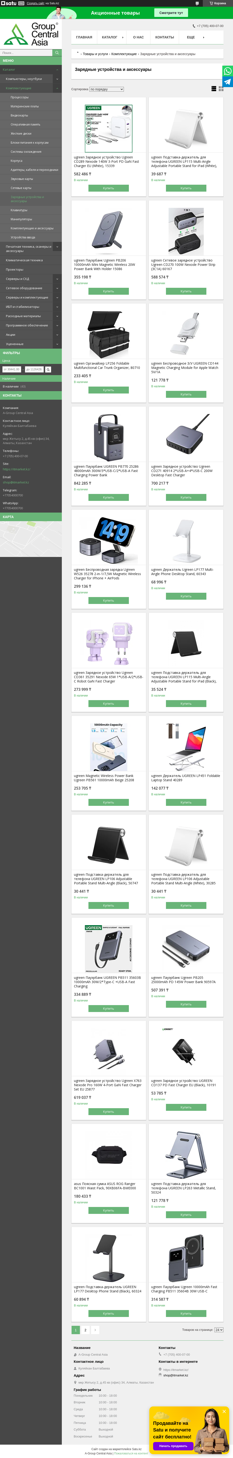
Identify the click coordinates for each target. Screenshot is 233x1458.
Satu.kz (136, 1449)
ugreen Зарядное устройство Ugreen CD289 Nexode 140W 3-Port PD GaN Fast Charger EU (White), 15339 (106, 161)
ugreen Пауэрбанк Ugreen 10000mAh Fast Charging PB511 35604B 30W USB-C (184, 1289)
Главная (84, 37)
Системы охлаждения (26, 152)
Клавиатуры (19, 210)
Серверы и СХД (17, 279)
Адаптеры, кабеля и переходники (34, 170)
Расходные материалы (23, 316)
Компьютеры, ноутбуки (24, 79)
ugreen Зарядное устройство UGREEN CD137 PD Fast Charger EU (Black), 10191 (183, 1083)
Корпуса (16, 161)
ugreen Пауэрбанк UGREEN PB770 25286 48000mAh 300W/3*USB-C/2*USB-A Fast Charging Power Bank (106, 470)
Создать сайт (35, 3)
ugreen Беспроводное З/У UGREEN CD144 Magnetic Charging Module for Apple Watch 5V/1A (184, 367)
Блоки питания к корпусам (30, 143)
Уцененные (15, 344)
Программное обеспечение (27, 325)
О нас (138, 37)
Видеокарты (19, 115)
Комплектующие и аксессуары (32, 228)
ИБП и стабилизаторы (22, 306)
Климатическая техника (24, 260)
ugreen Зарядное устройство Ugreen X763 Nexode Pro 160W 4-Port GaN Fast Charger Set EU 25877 (107, 1085)
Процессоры (20, 97)
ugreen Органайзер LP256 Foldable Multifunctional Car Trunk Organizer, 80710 (107, 365)
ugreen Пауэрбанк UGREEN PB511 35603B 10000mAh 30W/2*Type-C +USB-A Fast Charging (107, 981)
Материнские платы (25, 106)
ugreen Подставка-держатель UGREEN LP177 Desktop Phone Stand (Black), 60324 (107, 1289)
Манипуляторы (21, 219)
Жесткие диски (21, 133)
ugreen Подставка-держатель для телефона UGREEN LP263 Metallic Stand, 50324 (183, 1188)
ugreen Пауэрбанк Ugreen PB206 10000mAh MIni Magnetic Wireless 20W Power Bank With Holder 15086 (104, 264)
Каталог (9, 69)
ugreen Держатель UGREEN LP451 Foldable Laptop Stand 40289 (185, 778)
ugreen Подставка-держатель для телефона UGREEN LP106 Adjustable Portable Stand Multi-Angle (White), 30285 (183, 878)
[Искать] (57, 52)
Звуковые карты (22, 179)
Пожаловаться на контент (131, 1453)
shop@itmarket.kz (16, 482)
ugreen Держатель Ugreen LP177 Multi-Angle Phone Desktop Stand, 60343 (182, 571)
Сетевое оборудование (24, 288)
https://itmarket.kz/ (16, 469)
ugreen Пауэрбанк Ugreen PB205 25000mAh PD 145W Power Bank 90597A (183, 979)
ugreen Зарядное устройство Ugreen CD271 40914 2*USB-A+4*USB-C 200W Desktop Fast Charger (182, 470)
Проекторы (14, 269)
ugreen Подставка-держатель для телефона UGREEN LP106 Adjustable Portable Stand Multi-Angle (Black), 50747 (106, 878)
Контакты (164, 37)
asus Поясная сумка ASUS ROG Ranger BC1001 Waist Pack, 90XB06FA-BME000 (105, 1186)
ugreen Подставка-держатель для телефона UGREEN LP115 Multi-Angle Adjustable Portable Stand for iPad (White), (184, 161)
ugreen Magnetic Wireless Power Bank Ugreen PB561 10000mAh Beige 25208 (104, 778)
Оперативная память (25, 124)
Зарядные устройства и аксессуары (27, 199)
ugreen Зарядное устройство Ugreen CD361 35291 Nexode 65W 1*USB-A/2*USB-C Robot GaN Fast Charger (108, 677)
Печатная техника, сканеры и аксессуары (28, 248)
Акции (10, 334)
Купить (108, 188)
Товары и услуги (95, 54)
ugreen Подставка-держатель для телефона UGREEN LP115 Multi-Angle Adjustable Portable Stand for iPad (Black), (184, 677)
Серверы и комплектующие (27, 297)
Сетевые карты (21, 188)
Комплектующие (18, 88)
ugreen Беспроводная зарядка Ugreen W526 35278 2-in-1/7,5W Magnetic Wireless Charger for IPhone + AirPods (107, 573)
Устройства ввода (23, 237)
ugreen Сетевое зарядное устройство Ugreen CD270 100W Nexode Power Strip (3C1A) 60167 (183, 264)
